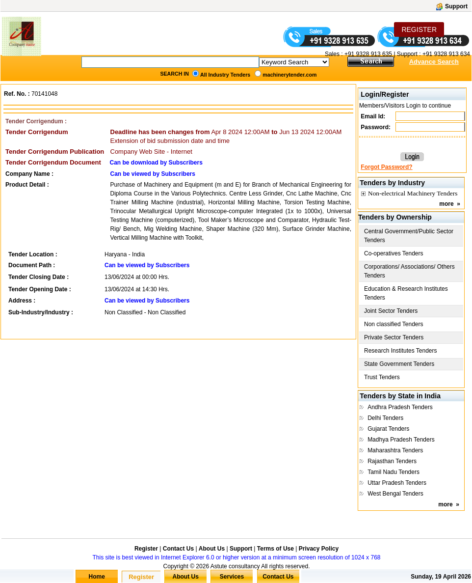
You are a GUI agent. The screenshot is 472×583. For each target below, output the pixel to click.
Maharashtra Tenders (395, 450)
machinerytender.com (289, 75)
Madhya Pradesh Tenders (401, 439)
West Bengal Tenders (395, 493)
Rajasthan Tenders (392, 461)
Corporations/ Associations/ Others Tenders (409, 271)
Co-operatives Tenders (393, 253)
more (446, 203)
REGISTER (419, 29)
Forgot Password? (386, 167)
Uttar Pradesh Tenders (396, 482)
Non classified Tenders (393, 324)
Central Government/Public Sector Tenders (408, 236)
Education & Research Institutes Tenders (406, 293)
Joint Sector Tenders (391, 310)
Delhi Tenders (385, 418)
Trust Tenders (382, 377)
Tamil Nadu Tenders (393, 472)
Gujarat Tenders (388, 428)
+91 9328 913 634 (446, 54)
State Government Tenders (399, 364)
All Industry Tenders (225, 75)
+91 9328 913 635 (367, 54)
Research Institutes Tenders (400, 350)
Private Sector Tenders (393, 337)
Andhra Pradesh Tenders (400, 407)
